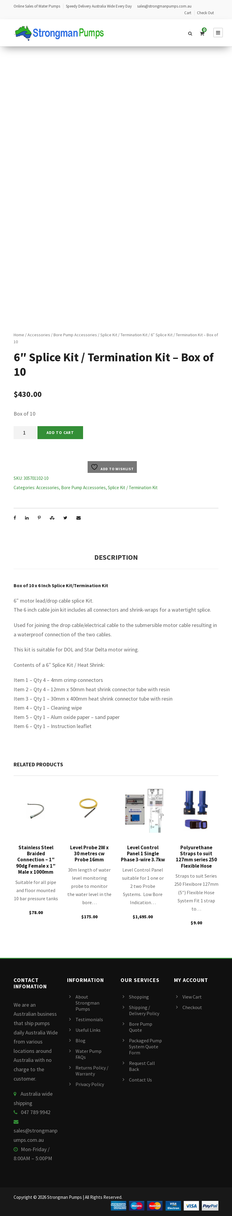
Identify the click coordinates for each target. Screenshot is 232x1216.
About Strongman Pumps (87, 1003)
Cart (187, 12)
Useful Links (88, 1030)
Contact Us (140, 1080)
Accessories (38, 334)
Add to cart (60, 432)
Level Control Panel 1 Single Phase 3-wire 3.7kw (143, 853)
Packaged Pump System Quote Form (145, 1046)
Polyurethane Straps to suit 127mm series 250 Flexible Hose (196, 856)
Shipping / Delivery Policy (144, 1010)
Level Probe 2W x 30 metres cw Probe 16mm (89, 853)
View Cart (192, 997)
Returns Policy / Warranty (92, 1071)
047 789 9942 (35, 1112)
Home (19, 334)
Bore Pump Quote (140, 1027)
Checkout (192, 1007)
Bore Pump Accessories (75, 334)
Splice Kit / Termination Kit (123, 334)
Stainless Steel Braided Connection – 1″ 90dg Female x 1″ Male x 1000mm (36, 860)
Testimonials (89, 1019)
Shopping (139, 997)
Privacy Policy (90, 1084)
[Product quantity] (25, 432)
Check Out (205, 12)
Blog (80, 1040)
